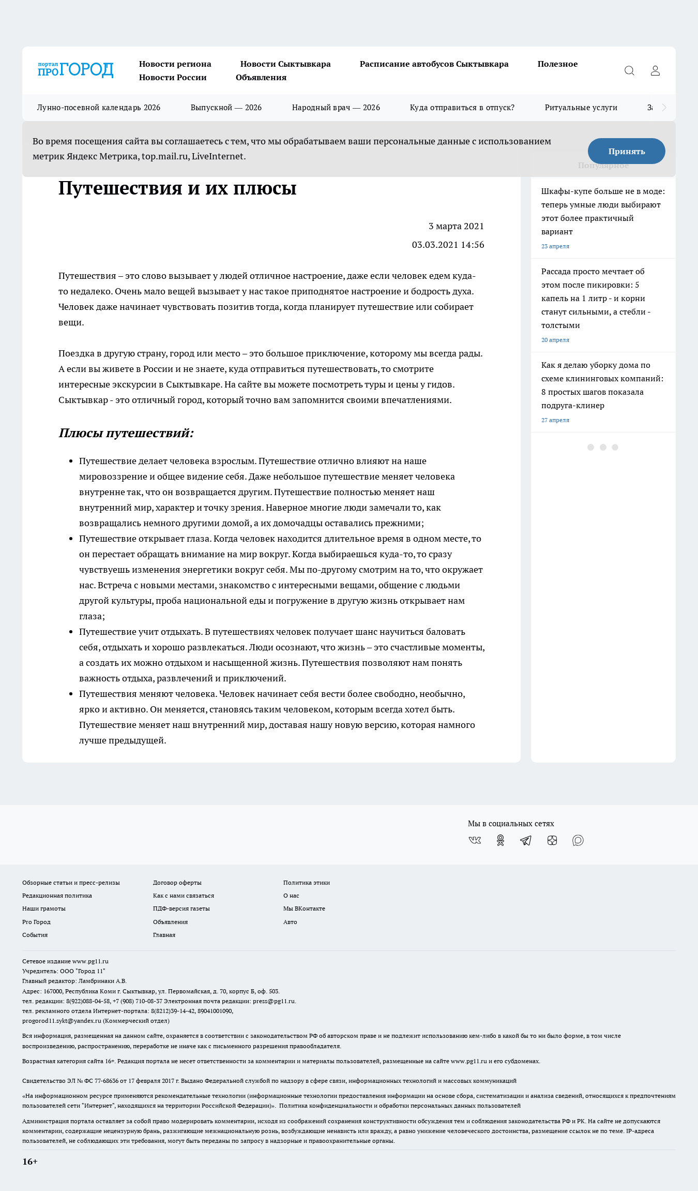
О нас (291, 895)
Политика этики (306, 882)
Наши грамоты (44, 908)
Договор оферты (177, 882)
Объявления (261, 77)
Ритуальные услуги (581, 107)
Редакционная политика (57, 895)
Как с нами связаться (183, 895)
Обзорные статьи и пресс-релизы (71, 882)
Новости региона (175, 63)
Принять (627, 151)
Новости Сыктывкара (285, 63)
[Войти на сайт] (655, 70)
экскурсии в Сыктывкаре (166, 384)
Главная (164, 935)
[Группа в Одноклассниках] (500, 840)
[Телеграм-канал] (526, 840)
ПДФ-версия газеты (181, 908)
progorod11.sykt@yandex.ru (61, 1020)
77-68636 (106, 1080)
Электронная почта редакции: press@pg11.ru (229, 1001)
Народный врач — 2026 (336, 107)
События (35, 935)
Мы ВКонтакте (304, 908)
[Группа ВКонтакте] (475, 840)
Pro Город (36, 922)
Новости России (173, 77)
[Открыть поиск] (629, 70)
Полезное (558, 63)
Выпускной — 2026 (226, 107)
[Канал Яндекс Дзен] (552, 840)
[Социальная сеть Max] (578, 840)
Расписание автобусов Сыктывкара (434, 63)
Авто (290, 922)
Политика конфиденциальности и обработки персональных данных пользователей (400, 1105)
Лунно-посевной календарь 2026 (99, 107)
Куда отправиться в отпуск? (462, 107)
